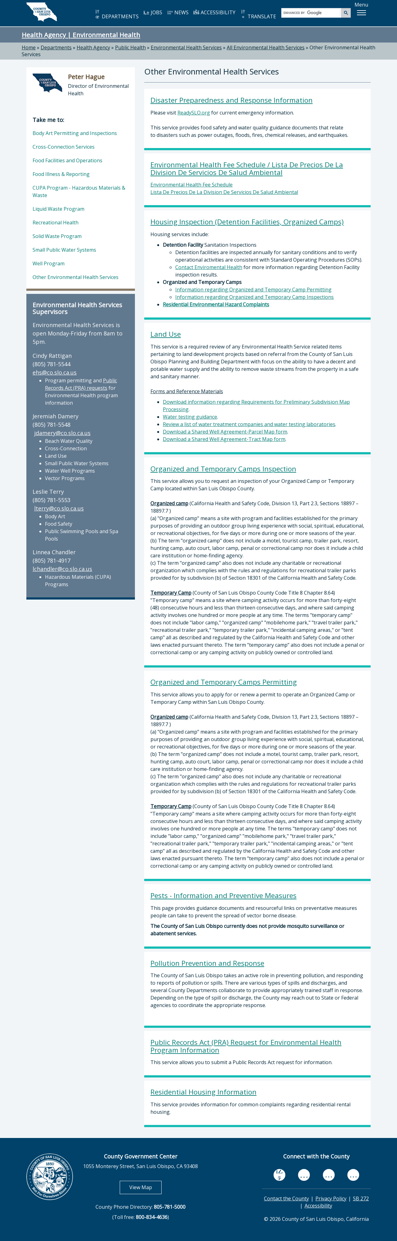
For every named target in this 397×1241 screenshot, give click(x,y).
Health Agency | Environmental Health (81, 34)
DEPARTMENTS (116, 14)
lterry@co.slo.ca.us (59, 508)
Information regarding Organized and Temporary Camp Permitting (253, 289)
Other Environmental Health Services (75, 277)
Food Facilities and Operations (67, 160)
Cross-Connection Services (64, 146)
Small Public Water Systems (64, 249)
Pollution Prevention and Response (207, 963)
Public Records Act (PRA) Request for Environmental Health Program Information (245, 1046)
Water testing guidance (190, 416)
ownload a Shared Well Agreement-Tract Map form (226, 439)
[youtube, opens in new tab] (304, 1175)
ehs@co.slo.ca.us (55, 372)
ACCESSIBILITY (214, 12)
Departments (56, 47)
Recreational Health (55, 222)
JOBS (152, 12)
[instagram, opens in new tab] (353, 1174)
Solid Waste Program (57, 236)
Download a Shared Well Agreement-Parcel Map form (225, 431)
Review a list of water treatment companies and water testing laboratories (249, 424)
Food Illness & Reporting (61, 174)
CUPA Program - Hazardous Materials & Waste (79, 191)
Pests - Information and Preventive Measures (223, 895)
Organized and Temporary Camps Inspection (223, 469)
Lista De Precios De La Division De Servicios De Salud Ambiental (224, 192)
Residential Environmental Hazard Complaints (216, 304)
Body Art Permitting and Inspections (75, 133)
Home (29, 47)
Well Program (49, 263)
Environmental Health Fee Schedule (191, 184)
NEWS (178, 12)
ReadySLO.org (193, 112)
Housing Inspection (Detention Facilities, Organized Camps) (247, 222)
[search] (311, 12)
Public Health (130, 47)
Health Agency (93, 47)
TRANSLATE (258, 14)
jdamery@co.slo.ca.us (62, 433)
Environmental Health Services (186, 47)
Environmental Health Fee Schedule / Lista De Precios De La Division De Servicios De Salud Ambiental (246, 168)
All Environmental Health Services (266, 47)
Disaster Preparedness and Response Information (231, 100)
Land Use (165, 334)
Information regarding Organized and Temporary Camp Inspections (254, 297)
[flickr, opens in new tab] (329, 1174)
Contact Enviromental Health (208, 267)
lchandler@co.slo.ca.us (62, 569)
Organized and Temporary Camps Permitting (223, 682)
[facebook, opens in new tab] (279, 1175)
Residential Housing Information (203, 1092)
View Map (145, 1187)
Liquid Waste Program (58, 208)
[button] (361, 12)
